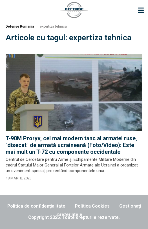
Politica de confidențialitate (36, 206)
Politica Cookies (92, 206)
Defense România (20, 26)
